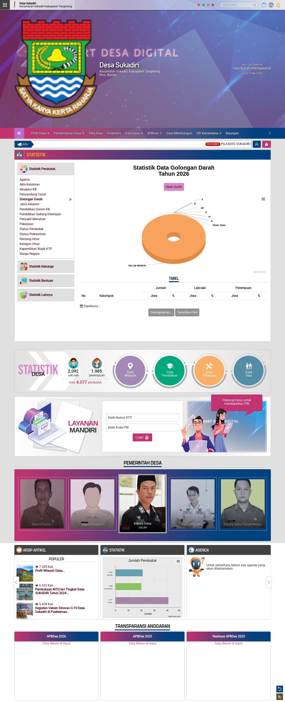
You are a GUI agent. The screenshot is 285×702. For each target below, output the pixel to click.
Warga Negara (30, 254)
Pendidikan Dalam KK (35, 209)
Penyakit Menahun (33, 219)
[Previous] (16, 582)
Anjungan (232, 133)
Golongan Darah (31, 199)
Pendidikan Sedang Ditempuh (40, 214)
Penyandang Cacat (33, 194)
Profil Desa (40, 133)
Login (142, 437)
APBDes (154, 133)
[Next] (269, 133)
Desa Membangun (179, 133)
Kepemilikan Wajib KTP (36, 249)
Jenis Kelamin (29, 204)
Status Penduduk (31, 229)
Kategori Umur (30, 244)
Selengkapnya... (161, 312)
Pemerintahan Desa (69, 133)
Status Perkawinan (33, 234)
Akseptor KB (28, 189)
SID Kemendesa (209, 133)
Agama (25, 179)
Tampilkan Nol (187, 312)
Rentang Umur (30, 239)
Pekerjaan (26, 224)
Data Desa (134, 133)
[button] (37, 169)
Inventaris (114, 133)
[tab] (45, 169)
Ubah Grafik (174, 187)
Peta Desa (96, 133)
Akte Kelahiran (30, 184)
